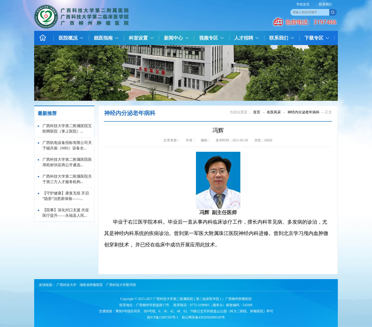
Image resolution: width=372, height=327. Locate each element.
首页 (256, 112)
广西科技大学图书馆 (121, 285)
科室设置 (138, 38)
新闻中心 (173, 38)
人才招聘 (243, 38)
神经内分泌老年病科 (304, 112)
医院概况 (68, 38)
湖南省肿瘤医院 (91, 285)
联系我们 (325, 4)
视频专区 (208, 38)
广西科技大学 (66, 285)
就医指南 (103, 38)
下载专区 (313, 38)
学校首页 (303, 4)
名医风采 (274, 112)
